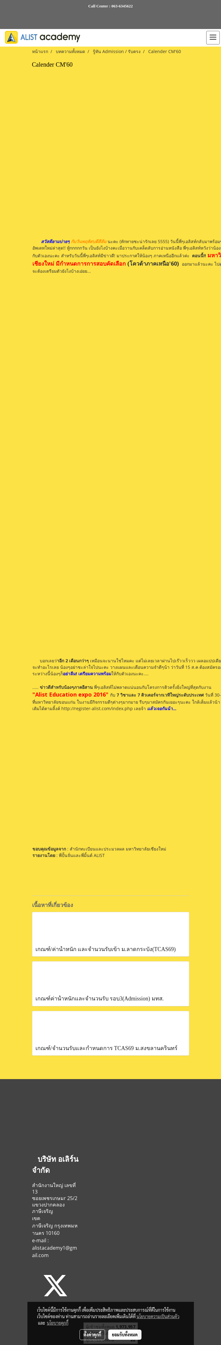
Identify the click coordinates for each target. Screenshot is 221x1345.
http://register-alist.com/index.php (96, 708)
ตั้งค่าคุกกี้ (92, 1334)
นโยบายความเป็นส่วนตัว (158, 1316)
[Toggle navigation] (213, 37)
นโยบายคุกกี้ (57, 1323)
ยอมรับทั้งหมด (125, 1334)
